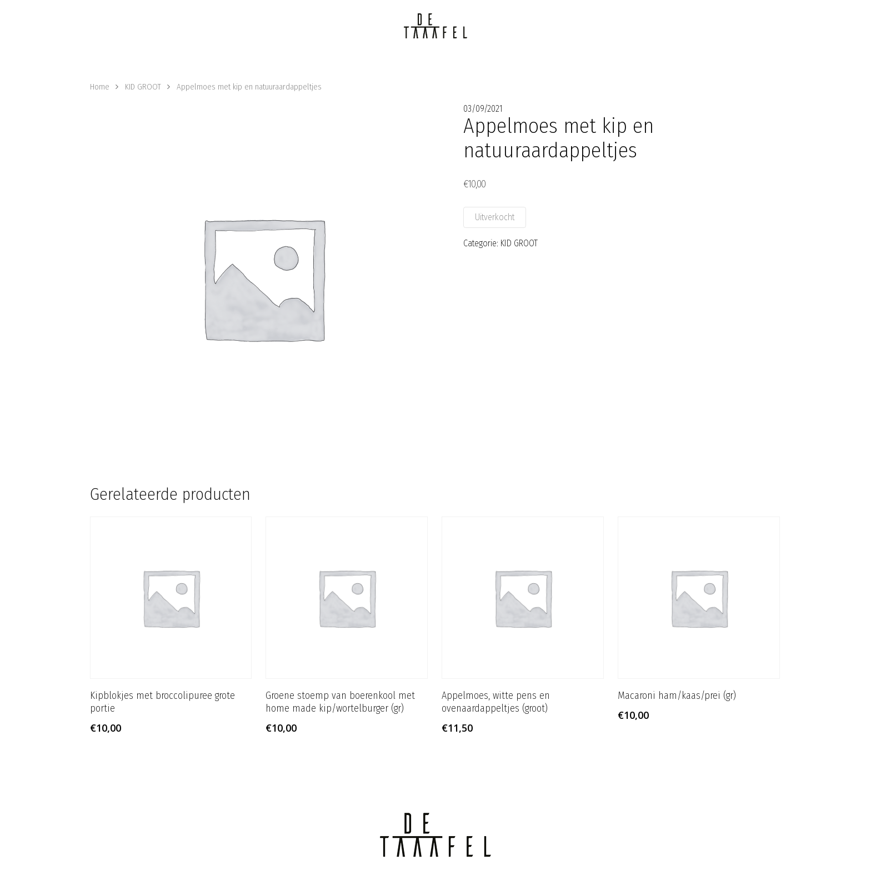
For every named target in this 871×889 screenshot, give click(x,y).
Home (99, 87)
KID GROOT (143, 87)
